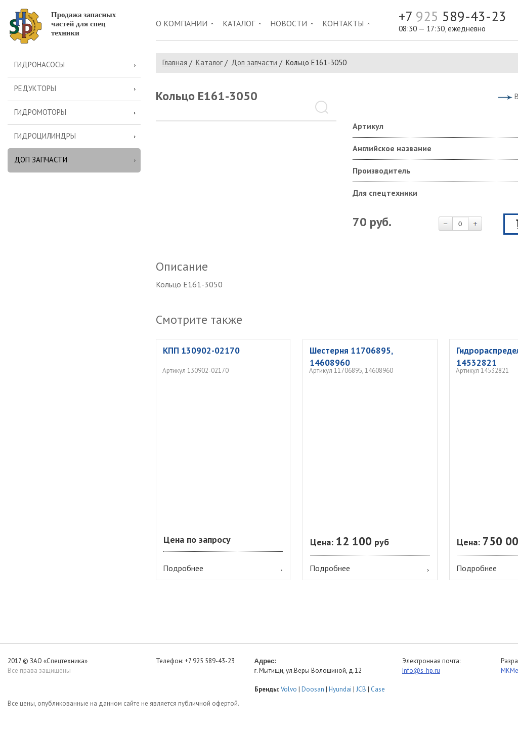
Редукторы (35, 88)
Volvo (289, 689)
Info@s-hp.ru (421, 670)
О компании (181, 23)
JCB (361, 689)
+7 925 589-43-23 (210, 661)
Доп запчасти (40, 159)
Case (378, 689)
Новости (288, 23)
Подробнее (183, 568)
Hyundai (340, 689)
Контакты (343, 23)
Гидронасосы (39, 64)
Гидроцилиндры (45, 136)
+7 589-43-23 (452, 16)
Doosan (312, 689)
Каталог (239, 23)
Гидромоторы (40, 112)
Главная (174, 62)
